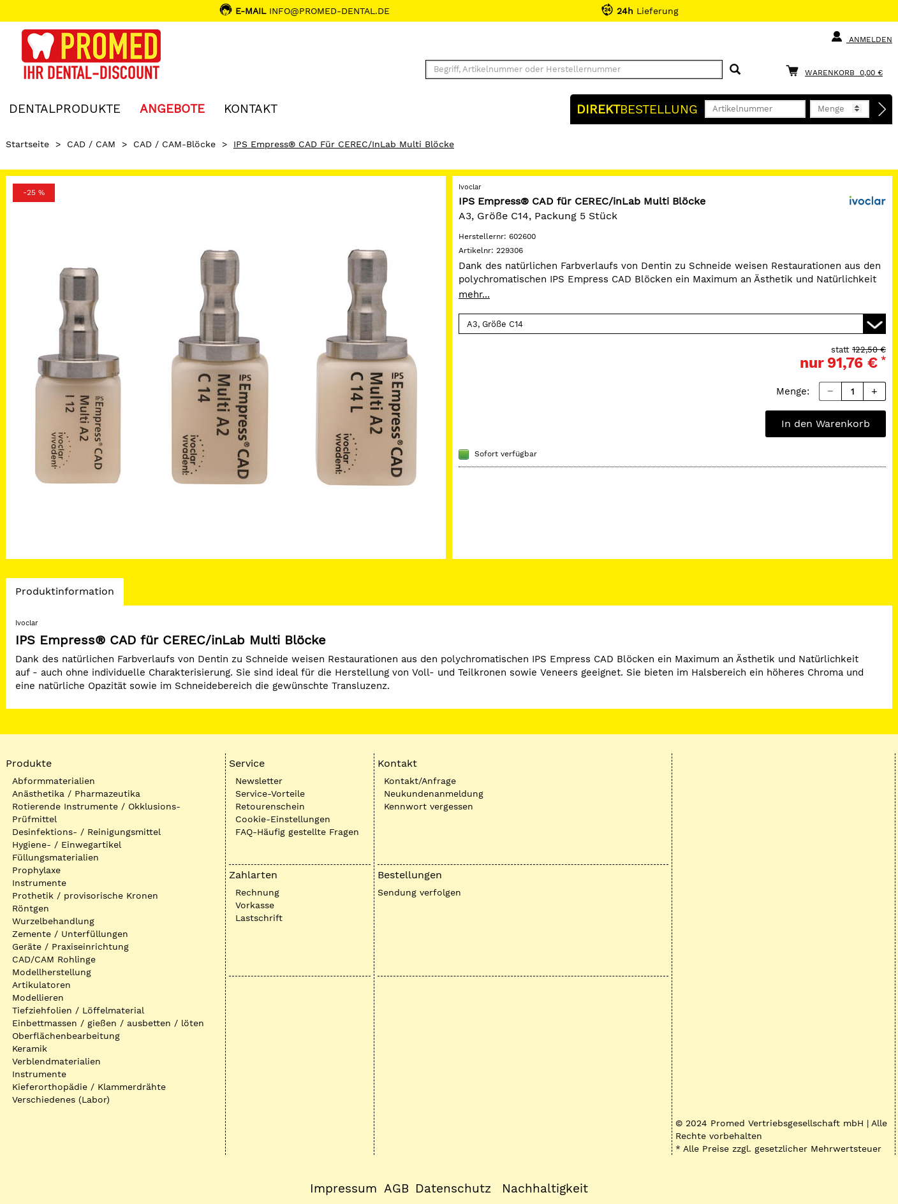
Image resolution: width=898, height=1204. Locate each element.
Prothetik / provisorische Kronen (85, 895)
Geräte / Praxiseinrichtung (70, 946)
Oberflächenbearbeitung (66, 1036)
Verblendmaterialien (56, 1061)
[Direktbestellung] (882, 109)
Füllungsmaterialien (55, 857)
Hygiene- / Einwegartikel (66, 844)
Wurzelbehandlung (53, 921)
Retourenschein (270, 806)
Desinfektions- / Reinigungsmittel (86, 832)
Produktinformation (64, 595)
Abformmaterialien (53, 781)
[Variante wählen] (672, 324)
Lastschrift (259, 918)
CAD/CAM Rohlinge (54, 959)
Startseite (27, 144)
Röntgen (30, 908)
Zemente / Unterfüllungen (70, 934)
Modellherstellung (51, 972)
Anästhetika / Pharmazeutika (76, 793)
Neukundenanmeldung (433, 793)
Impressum (343, 1189)
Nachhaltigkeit (545, 1189)
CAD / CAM (91, 144)
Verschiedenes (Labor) (61, 1099)
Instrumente (39, 883)
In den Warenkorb (825, 423)
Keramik (29, 1048)
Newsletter (259, 781)
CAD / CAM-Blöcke (174, 144)
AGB (396, 1189)
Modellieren (38, 997)
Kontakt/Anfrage (420, 781)
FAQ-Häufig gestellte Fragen (297, 832)
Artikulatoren (41, 985)
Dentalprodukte (65, 108)
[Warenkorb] (837, 70)
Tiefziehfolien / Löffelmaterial (78, 1010)
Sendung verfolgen (419, 892)
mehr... (474, 294)
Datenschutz (453, 1189)
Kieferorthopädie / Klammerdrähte (89, 1087)
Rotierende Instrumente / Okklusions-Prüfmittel (96, 812)
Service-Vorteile (270, 793)
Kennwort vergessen (428, 806)
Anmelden (861, 37)
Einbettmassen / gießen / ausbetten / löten (108, 1023)
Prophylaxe (36, 870)
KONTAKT (250, 108)
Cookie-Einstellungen (282, 819)
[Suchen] (735, 70)
